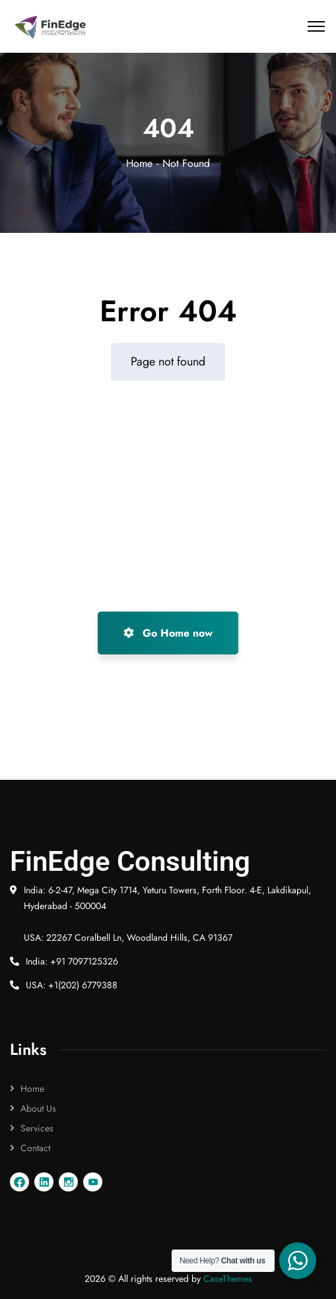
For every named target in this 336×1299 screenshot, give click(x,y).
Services (36, 1128)
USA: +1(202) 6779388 (72, 985)
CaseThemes (227, 1278)
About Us (38, 1108)
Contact (35, 1148)
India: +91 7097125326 (72, 961)
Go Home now (168, 633)
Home (139, 163)
